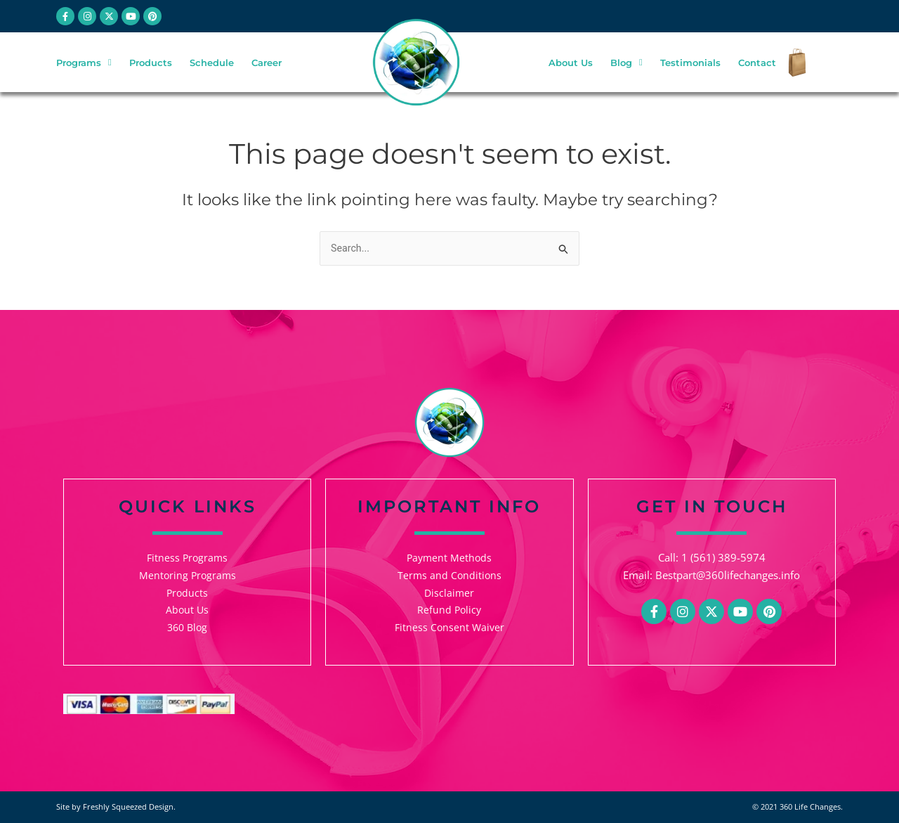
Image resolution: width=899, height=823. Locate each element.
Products (150, 64)
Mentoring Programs (187, 575)
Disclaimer (449, 592)
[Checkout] (793, 63)
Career (266, 64)
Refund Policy (449, 610)
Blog (626, 63)
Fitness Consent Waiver (449, 627)
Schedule (212, 64)
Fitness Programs (187, 557)
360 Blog (187, 627)
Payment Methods (449, 557)
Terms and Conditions (449, 575)
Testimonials (690, 64)
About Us (571, 64)
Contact (757, 64)
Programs (84, 63)
